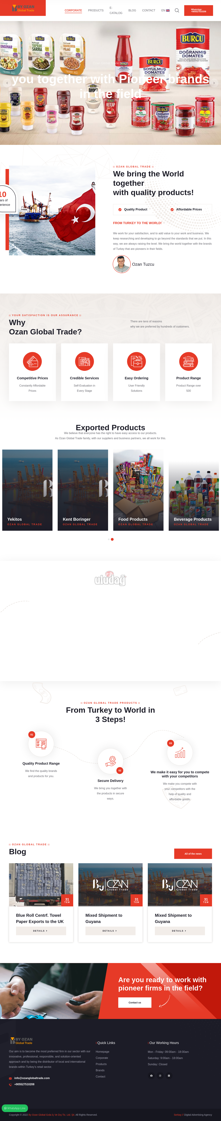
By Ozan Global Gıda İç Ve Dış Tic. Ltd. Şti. (51, 1114)
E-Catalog (116, 10)
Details (40, 931)
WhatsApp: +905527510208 (198, 10)
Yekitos (70, 519)
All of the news (193, 853)
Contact (148, 10)
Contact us (135, 1002)
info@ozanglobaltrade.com (32, 1078)
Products (96, 10)
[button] (109, 539)
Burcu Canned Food (27, 519)
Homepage (102, 1051)
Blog (132, 10)
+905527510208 (24, 1084)
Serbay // (179, 1114)
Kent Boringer (132, 519)
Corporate (73, 10)
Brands (100, 1070)
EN (165, 10)
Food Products (188, 519)
